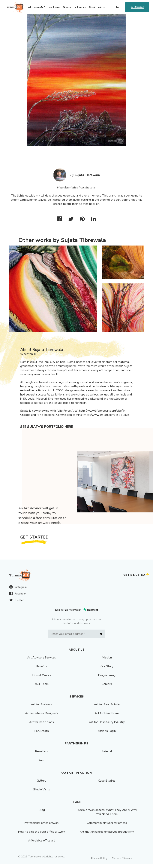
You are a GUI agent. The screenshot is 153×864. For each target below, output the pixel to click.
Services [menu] (67, 7)
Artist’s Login (107, 731)
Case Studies (107, 781)
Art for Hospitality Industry (107, 722)
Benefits (41, 666)
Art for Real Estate (107, 704)
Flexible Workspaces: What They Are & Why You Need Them (107, 812)
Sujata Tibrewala (87, 175)
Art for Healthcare (107, 713)
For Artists (41, 731)
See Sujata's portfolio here (46, 426)
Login (118, 7)
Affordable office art (41, 840)
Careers (107, 684)
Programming (107, 675)
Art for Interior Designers (41, 713)
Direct (42, 760)
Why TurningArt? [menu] (36, 7)
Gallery (41, 781)
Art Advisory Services (41, 657)
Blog (41, 810)
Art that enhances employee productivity (107, 832)
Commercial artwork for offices (107, 823)
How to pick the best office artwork (41, 832)
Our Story (106, 666)
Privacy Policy (99, 858)
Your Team (41, 684)
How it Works (41, 675)
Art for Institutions (41, 722)
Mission (107, 657)
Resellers (41, 751)
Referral (106, 751)
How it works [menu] (54, 7)
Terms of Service (122, 858)
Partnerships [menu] (80, 7)
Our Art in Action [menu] (97, 7)
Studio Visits (41, 789)
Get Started (137, 7)
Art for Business (41, 704)
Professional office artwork (41, 823)
